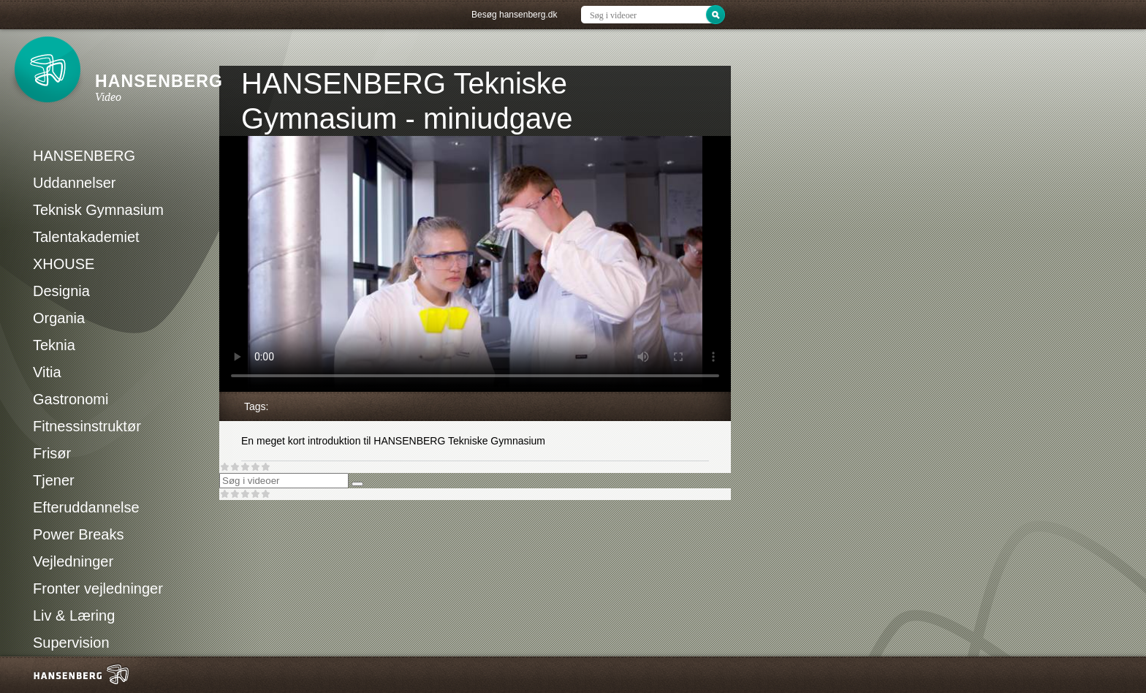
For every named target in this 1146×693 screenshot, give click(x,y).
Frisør (52, 453)
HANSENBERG (84, 156)
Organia (59, 318)
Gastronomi (70, 399)
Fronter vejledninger (98, 588)
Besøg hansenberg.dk (514, 15)
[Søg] (357, 484)
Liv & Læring (74, 615)
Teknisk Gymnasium (98, 210)
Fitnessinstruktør (87, 426)
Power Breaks (78, 534)
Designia (61, 291)
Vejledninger (73, 561)
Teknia (54, 345)
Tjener (54, 480)
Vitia (47, 372)
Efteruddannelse (86, 507)
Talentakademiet (86, 237)
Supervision (71, 643)
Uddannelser (74, 183)
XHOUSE (63, 264)
